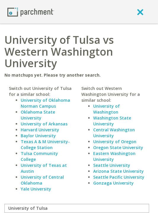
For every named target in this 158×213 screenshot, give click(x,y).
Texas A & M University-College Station (45, 144)
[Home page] (30, 11)
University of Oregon (114, 141)
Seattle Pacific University (118, 177)
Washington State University (112, 121)
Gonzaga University (113, 183)
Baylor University (38, 135)
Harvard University (40, 130)
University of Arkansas (44, 124)
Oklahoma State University (38, 115)
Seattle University (111, 165)
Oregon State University (118, 147)
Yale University (36, 189)
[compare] (76, 208)
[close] (140, 11)
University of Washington (106, 109)
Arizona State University (118, 171)
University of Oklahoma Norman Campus (45, 103)
